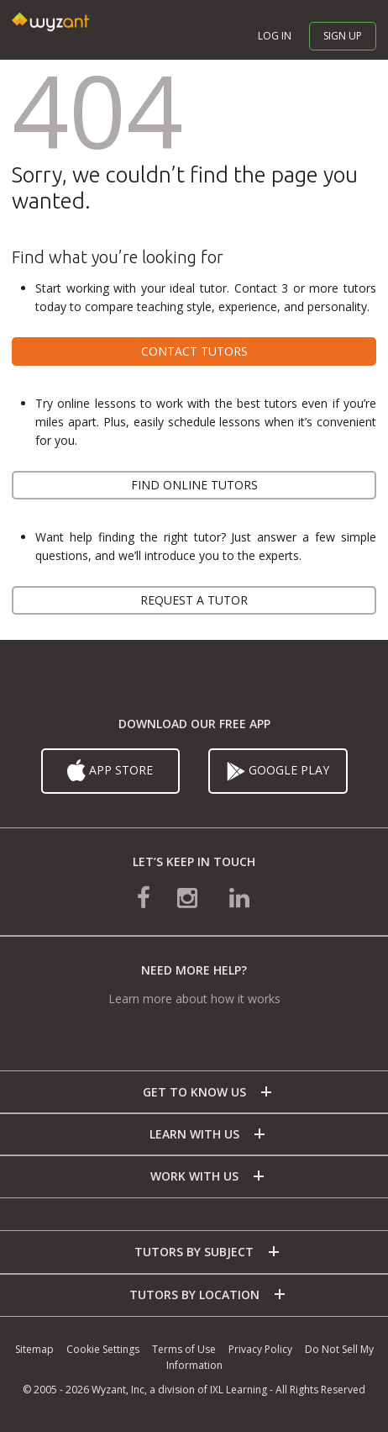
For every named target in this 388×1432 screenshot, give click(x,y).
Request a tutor (194, 600)
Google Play (278, 771)
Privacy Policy (260, 1349)
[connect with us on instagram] (189, 897)
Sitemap (34, 1349)
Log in (274, 36)
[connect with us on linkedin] (239, 897)
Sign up (342, 36)
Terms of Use (184, 1349)
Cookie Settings (102, 1349)
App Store (110, 771)
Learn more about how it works (194, 999)
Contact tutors (194, 351)
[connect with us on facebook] (143, 897)
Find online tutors (194, 485)
